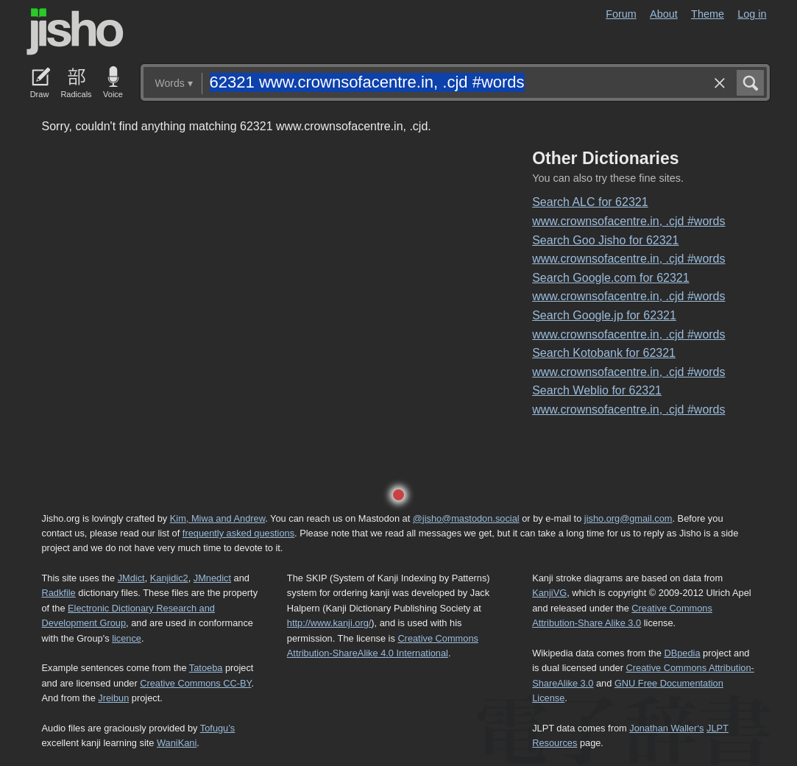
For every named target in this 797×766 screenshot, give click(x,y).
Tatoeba (206, 667)
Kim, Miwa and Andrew (217, 518)
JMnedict (212, 578)
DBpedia (682, 653)
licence (126, 638)
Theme (707, 14)
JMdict (131, 578)
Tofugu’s (217, 728)
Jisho (75, 31)
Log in (751, 14)
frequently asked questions (238, 533)
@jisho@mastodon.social (466, 518)
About (664, 14)
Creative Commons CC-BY (195, 683)
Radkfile (59, 592)
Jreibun (113, 697)
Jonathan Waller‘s (666, 728)
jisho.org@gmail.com (628, 518)
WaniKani (176, 742)
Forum (621, 14)
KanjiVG (549, 592)
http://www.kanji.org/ (329, 622)
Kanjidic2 (169, 578)
